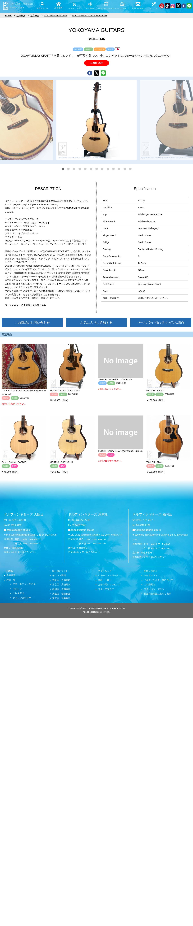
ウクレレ (17, 588)
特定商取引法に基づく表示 (157, 593)
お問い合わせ (150, 571)
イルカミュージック (108, 575)
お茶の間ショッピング (109, 584)
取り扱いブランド (61, 571)
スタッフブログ (106, 589)
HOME (9, 571)
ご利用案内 (149, 584)
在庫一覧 (10, 580)
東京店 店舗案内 (61, 584)
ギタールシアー (106, 571)
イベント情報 (59, 575)
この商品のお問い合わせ (32, 322)
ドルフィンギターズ (24, 514)
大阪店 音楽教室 (61, 593)
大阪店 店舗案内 (61, 580)
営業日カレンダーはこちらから (19, 552)
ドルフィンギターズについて (158, 580)
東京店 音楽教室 (61, 598)
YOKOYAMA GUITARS (55, 15)
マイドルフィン (152, 575)
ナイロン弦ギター (22, 597)
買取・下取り (105, 580)
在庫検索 (10, 575)
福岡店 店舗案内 (61, 589)
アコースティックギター (25, 584)
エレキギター (19, 593)
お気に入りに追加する (96, 322)
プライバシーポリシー (155, 589)
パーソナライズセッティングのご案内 (160, 322)
